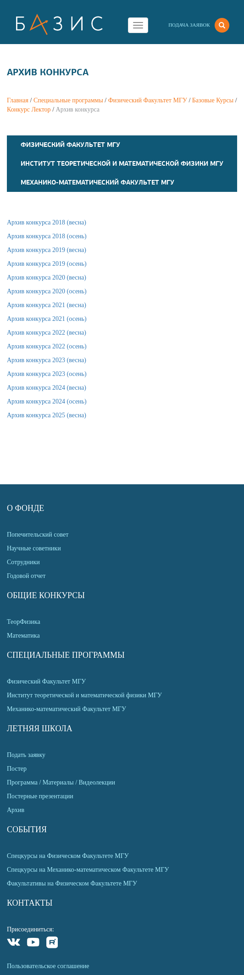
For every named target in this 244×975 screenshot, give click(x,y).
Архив (15, 810)
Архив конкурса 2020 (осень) (47, 291)
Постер (17, 768)
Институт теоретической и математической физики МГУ (122, 163)
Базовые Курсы (212, 100)
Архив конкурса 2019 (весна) (46, 250)
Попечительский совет (37, 534)
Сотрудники (23, 562)
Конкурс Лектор (29, 109)
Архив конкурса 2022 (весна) (46, 332)
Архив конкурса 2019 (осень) (47, 263)
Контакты (29, 903)
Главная (17, 100)
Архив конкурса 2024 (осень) (47, 401)
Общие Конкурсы (46, 595)
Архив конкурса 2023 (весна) (46, 360)
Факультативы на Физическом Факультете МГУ (72, 883)
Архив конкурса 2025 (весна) (46, 415)
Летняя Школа (39, 728)
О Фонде (25, 508)
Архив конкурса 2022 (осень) (47, 346)
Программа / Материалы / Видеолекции (61, 782)
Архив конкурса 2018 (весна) (46, 222)
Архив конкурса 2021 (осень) (47, 318)
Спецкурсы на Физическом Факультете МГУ (68, 855)
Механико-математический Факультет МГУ (97, 182)
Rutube (52, 943)
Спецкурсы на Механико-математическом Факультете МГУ (88, 869)
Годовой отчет (26, 575)
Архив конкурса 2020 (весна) (46, 277)
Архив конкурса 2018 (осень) (47, 236)
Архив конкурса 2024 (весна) (46, 387)
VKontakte (14, 943)
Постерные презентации (40, 796)
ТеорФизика (23, 621)
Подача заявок (189, 25)
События (27, 829)
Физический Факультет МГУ (147, 100)
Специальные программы (68, 100)
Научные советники (34, 548)
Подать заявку (26, 754)
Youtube (33, 943)
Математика (23, 635)
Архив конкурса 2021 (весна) (46, 305)
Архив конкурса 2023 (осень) (47, 373)
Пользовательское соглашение (48, 966)
